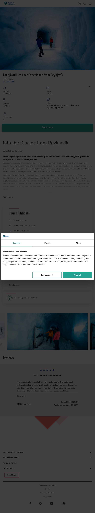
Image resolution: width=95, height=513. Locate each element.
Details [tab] (47, 243)
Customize (47, 275)
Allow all (77, 275)
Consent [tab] (16, 243)
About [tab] (78, 243)
